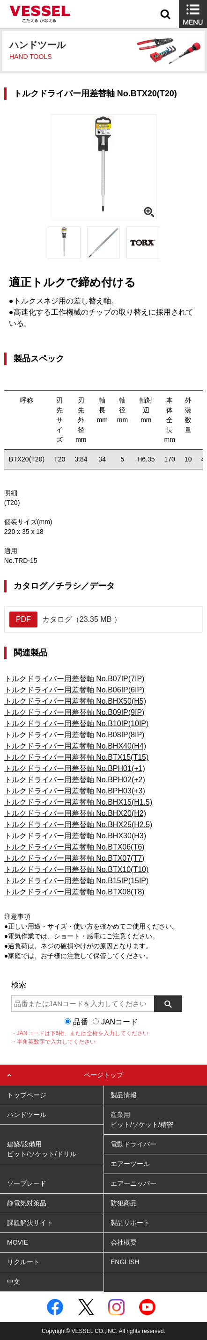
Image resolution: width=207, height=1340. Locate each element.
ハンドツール (26, 1114)
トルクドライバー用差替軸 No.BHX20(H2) (75, 813)
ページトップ (103, 1075)
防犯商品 (124, 1203)
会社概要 (124, 1242)
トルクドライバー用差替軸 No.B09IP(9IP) (74, 712)
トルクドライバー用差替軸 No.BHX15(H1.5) (78, 802)
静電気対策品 (26, 1203)
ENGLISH (125, 1262)
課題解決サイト (30, 1222)
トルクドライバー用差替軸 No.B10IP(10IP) (76, 724)
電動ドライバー (133, 1144)
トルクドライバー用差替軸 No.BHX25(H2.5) (78, 824)
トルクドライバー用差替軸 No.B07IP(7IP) (74, 679)
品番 (80, 1022)
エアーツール (130, 1163)
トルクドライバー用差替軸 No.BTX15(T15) (76, 757)
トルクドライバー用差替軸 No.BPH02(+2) (74, 780)
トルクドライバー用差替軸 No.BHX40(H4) (75, 746)
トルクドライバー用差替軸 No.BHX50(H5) (75, 701)
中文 (13, 1281)
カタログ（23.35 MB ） (65, 619)
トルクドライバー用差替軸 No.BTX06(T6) (74, 847)
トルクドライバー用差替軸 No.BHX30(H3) (75, 836)
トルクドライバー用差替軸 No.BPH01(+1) (74, 768)
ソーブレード (26, 1183)
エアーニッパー (133, 1183)
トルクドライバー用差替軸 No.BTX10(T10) (76, 869)
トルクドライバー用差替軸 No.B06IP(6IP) (74, 690)
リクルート (23, 1262)
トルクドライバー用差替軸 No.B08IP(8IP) (74, 735)
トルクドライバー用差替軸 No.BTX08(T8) (74, 892)
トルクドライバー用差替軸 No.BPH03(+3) (74, 791)
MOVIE (17, 1242)
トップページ (26, 1095)
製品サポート (130, 1222)
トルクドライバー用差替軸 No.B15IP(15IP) (76, 881)
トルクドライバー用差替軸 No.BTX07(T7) (74, 858)
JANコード (119, 1022)
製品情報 (124, 1095)
